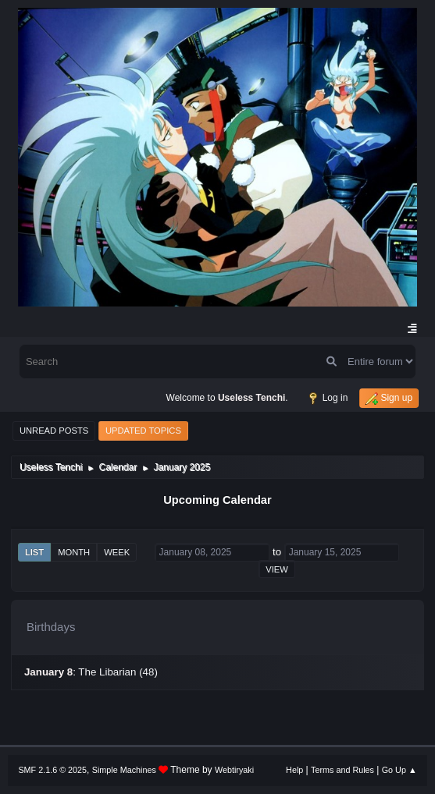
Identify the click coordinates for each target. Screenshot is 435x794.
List (34, 552)
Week (117, 552)
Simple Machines (124, 770)
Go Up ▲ (399, 770)
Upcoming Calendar (217, 500)
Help (294, 770)
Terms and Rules (342, 770)
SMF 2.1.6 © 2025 (52, 770)
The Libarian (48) (118, 672)
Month (74, 552)
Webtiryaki (234, 770)
